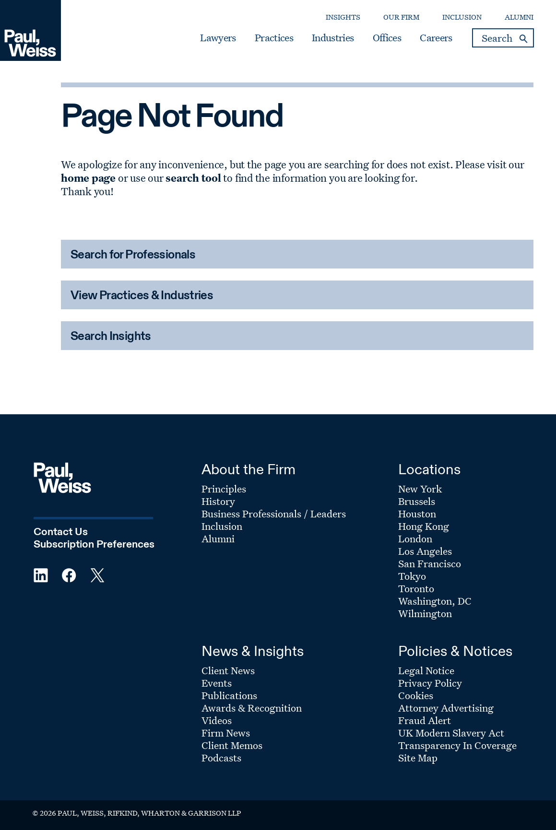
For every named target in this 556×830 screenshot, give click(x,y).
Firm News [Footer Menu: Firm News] (225, 732)
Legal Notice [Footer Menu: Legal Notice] (426, 670)
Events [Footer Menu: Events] (216, 683)
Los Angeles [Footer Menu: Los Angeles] (425, 551)
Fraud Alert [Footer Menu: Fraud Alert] (424, 720)
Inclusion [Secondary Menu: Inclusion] (462, 17)
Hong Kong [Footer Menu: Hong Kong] (423, 526)
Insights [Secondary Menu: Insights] (343, 17)
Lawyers (218, 38)
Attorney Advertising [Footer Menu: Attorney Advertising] (446, 707)
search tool (193, 178)
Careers (436, 38)
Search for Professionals (133, 255)
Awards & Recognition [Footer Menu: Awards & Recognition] (251, 707)
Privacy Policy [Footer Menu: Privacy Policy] (430, 683)
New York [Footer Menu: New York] (420, 488)
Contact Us (61, 532)
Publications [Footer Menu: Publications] (229, 695)
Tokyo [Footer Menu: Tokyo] (412, 576)
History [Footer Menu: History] (218, 501)
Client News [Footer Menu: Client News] (228, 670)
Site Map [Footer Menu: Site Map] (418, 757)
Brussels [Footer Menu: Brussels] (416, 501)
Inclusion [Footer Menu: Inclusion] (221, 526)
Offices (387, 38)
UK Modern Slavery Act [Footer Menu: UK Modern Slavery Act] (451, 732)
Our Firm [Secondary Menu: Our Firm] (401, 17)
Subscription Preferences (94, 544)
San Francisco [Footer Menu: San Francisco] (429, 563)
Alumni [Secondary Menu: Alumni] (519, 17)
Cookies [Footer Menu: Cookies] (415, 695)
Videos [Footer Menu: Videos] (216, 720)
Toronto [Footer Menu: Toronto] (416, 588)
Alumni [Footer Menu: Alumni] (218, 538)
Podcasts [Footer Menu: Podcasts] (221, 757)
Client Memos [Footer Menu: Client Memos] (231, 745)
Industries (333, 38)
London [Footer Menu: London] (415, 538)
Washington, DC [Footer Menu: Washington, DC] (435, 601)
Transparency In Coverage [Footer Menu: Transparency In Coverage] (457, 745)
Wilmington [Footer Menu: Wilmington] (425, 613)
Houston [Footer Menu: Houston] (417, 513)
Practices (274, 38)
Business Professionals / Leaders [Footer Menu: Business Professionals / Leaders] (273, 513)
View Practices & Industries (142, 296)
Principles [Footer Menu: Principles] (223, 488)
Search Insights (111, 337)
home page (88, 178)
